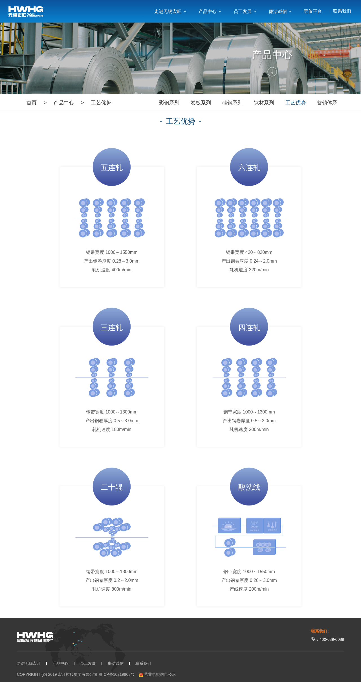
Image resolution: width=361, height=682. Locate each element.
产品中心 (210, 11)
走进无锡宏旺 (170, 11)
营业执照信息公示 (157, 674)
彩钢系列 (169, 102)
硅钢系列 (232, 102)
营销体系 (327, 102)
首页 (32, 102)
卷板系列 (201, 102)
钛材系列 (264, 102)
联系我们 (342, 11)
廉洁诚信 (280, 11)
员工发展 (245, 11)
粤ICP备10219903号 (116, 674)
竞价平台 (313, 11)
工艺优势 (101, 102)
